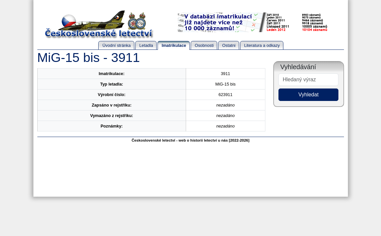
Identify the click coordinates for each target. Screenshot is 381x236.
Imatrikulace (174, 45)
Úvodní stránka (117, 45)
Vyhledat (308, 94)
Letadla (146, 45)
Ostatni (229, 45)
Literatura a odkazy (262, 45)
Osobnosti (204, 45)
